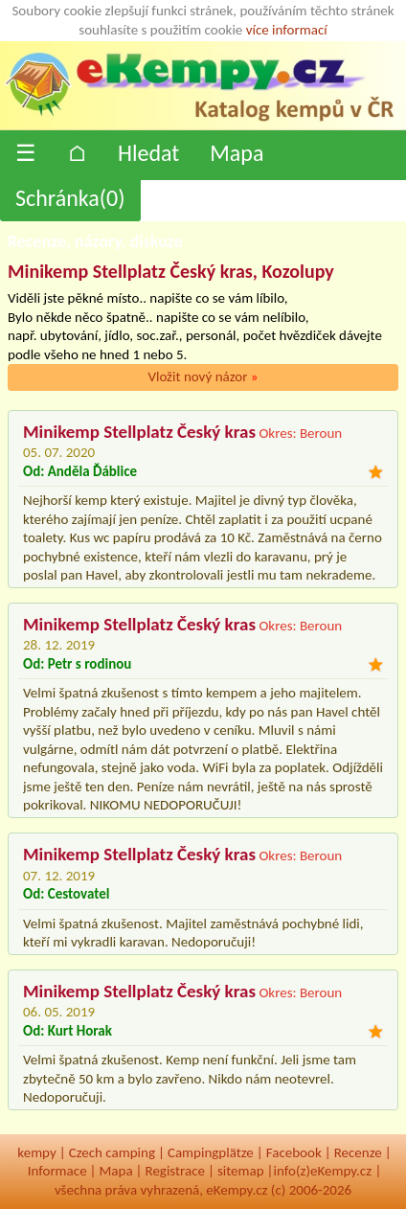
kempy (36, 1152)
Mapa (236, 153)
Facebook (294, 1152)
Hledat (148, 153)
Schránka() (70, 198)
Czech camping (112, 1152)
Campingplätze (211, 1152)
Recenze (358, 1152)
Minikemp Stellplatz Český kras (139, 432)
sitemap (240, 1170)
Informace (57, 1170)
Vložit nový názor (202, 376)
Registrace (175, 1170)
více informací (286, 29)
